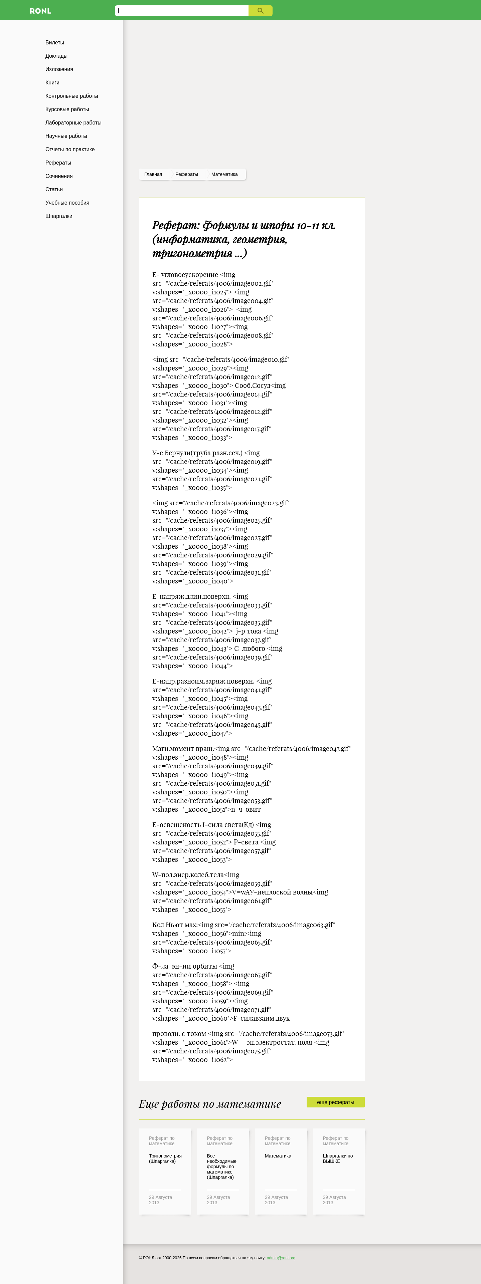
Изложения (59, 69)
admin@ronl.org (281, 1258)
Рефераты (58, 163)
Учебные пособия (67, 203)
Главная (153, 174)
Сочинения (59, 176)
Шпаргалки (58, 216)
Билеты (54, 42)
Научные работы (66, 136)
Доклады (56, 56)
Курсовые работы (67, 109)
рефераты (186, 174)
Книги (52, 82)
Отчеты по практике (70, 149)
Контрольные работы (71, 96)
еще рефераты (335, 1102)
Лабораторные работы (73, 122)
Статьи (54, 189)
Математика (224, 174)
